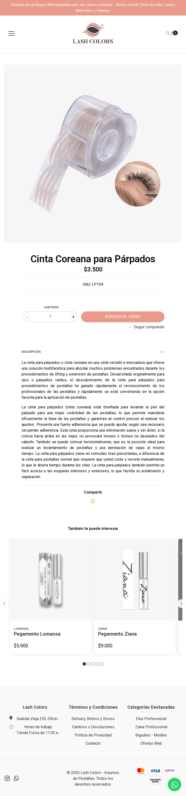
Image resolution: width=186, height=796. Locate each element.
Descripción (93, 351)
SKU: (87, 284)
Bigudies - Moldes (151, 735)
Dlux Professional (151, 718)
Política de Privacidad (93, 735)
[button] (84, 664)
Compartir (93, 492)
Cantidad (51, 307)
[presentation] (4, 603)
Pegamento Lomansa (37, 634)
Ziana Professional (151, 727)
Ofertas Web (151, 743)
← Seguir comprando (146, 327)
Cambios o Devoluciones (93, 727)
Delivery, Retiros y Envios (93, 718)
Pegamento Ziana (117, 634)
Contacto (93, 743)
